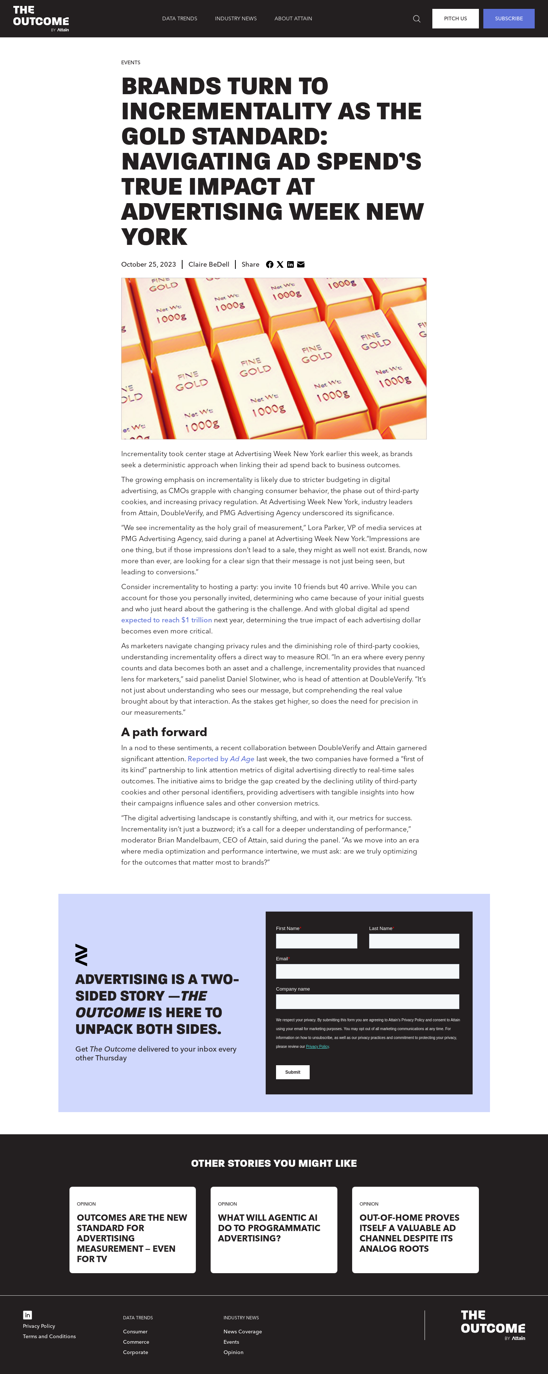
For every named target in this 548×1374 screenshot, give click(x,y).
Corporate (135, 1352)
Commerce (136, 1342)
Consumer (135, 1332)
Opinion (234, 1352)
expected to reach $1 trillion (166, 620)
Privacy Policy (39, 1326)
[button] (179, 19)
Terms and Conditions (49, 1336)
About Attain (293, 19)
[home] (41, 18)
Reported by (221, 759)
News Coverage (243, 1332)
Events (130, 62)
